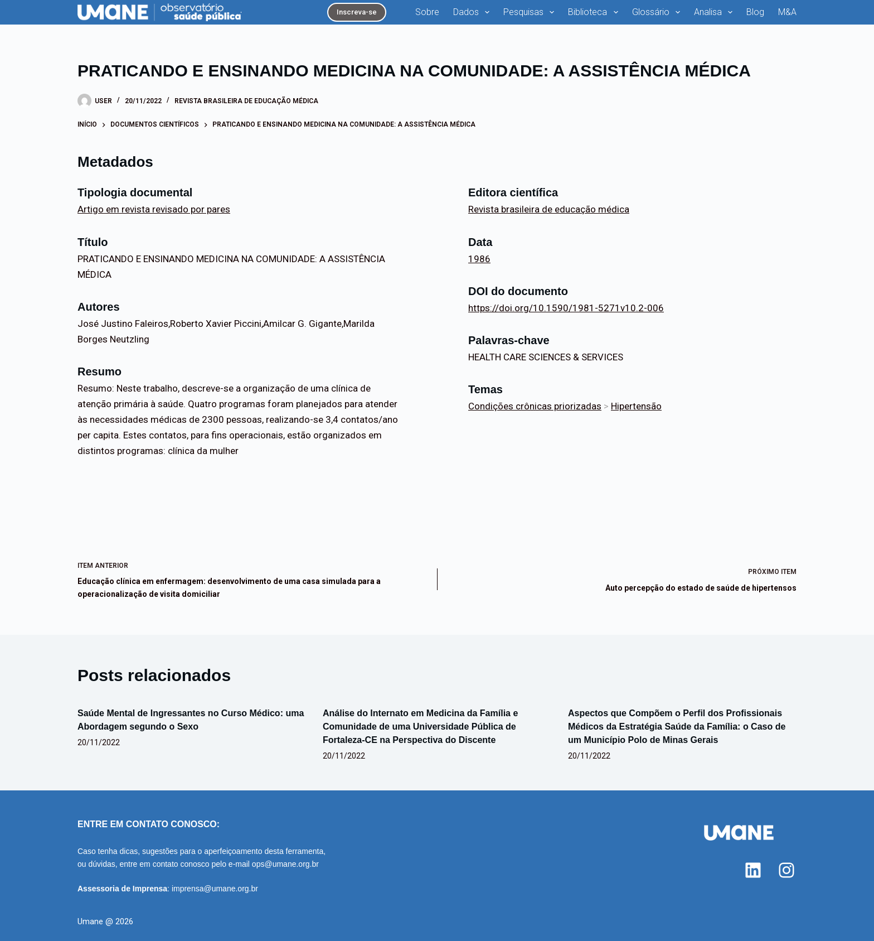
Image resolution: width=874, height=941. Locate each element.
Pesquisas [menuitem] (531, 12)
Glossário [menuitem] (658, 12)
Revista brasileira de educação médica (246, 101)
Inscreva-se (357, 12)
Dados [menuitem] (473, 12)
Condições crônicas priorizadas (534, 406)
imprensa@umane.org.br (215, 888)
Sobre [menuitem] (427, 12)
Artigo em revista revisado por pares (153, 209)
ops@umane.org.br (285, 864)
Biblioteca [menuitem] (595, 12)
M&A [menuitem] (787, 12)
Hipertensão (636, 406)
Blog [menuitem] (755, 12)
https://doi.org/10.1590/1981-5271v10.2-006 (566, 307)
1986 (479, 258)
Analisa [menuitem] (715, 12)
